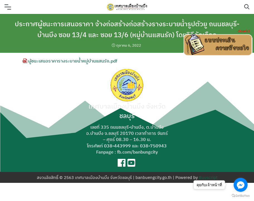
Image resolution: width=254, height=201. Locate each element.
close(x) (244, 30)
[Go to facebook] (241, 185)
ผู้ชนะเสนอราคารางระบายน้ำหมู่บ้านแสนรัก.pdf (70, 61)
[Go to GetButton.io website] (241, 195)
